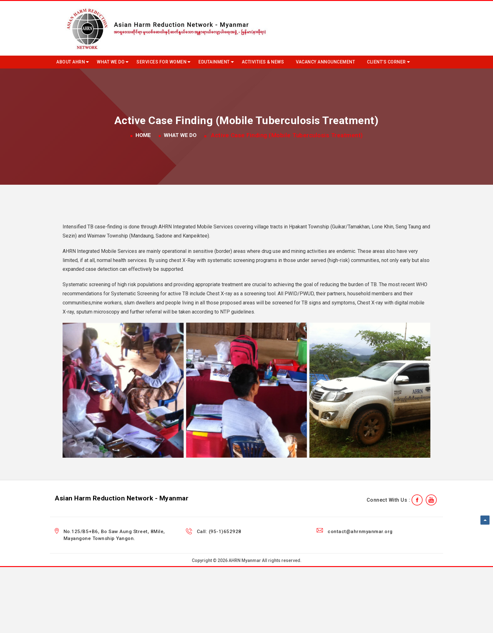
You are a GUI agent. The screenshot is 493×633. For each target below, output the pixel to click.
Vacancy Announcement (325, 61)
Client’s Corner (386, 61)
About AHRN (70, 61)
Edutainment (214, 61)
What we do (111, 61)
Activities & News (263, 61)
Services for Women (161, 61)
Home (143, 135)
